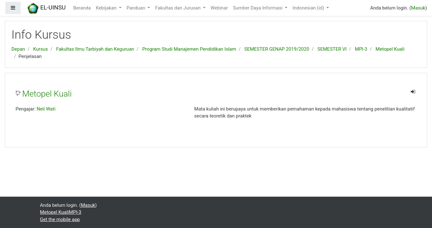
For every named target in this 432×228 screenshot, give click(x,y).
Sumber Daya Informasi (258, 8)
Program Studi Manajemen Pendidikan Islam (189, 49)
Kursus (40, 49)
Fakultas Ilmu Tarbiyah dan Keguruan (95, 49)
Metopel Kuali (390, 49)
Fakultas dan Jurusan (178, 8)
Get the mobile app (60, 219)
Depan (18, 49)
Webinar (219, 8)
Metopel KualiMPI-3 (60, 212)
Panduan (137, 8)
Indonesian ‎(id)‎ (308, 8)
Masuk (418, 8)
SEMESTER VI (332, 49)
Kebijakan (107, 8)
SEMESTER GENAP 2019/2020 (276, 49)
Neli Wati (45, 109)
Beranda (82, 8)
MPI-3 (361, 49)
